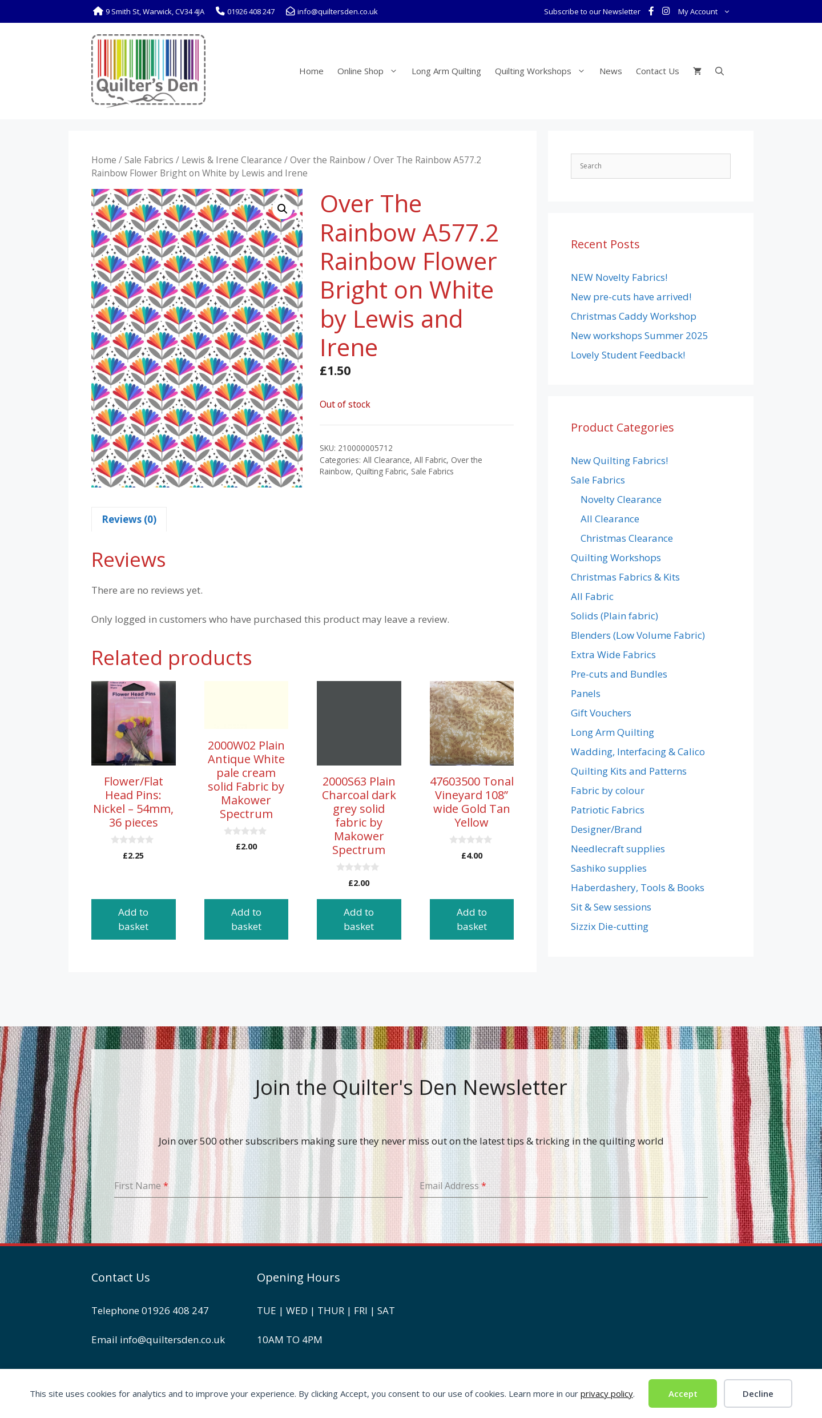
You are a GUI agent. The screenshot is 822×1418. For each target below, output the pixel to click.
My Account (706, 11)
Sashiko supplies (609, 868)
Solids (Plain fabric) (614, 615)
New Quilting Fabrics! (619, 460)
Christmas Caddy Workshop (633, 316)
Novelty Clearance (621, 499)
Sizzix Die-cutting (609, 926)
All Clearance (386, 459)
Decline (758, 1393)
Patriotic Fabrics (607, 809)
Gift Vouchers (601, 712)
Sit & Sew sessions (611, 906)
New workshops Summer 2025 (639, 335)
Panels (586, 693)
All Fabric (430, 459)
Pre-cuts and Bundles (619, 673)
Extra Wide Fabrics (613, 654)
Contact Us (657, 70)
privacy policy (607, 1393)
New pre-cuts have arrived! (631, 296)
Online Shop (371, 71)
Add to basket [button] (133, 919)
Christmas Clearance (627, 538)
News (610, 70)
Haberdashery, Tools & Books (637, 887)
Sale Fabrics (149, 160)
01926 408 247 (175, 1310)
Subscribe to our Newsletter (592, 11)
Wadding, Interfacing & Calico (638, 751)
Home (311, 70)
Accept (683, 1393)
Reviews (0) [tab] (129, 519)
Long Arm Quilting (446, 70)
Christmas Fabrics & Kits (625, 576)
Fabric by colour (607, 790)
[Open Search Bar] (719, 71)
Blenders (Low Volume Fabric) (638, 635)
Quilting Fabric (381, 471)
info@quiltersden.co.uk (172, 1339)
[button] (282, 209)
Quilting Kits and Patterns (629, 771)
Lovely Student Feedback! (628, 354)
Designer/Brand (606, 829)
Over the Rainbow (327, 160)
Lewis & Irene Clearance (232, 160)
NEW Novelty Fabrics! (619, 277)
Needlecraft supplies (618, 848)
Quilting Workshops (544, 71)
